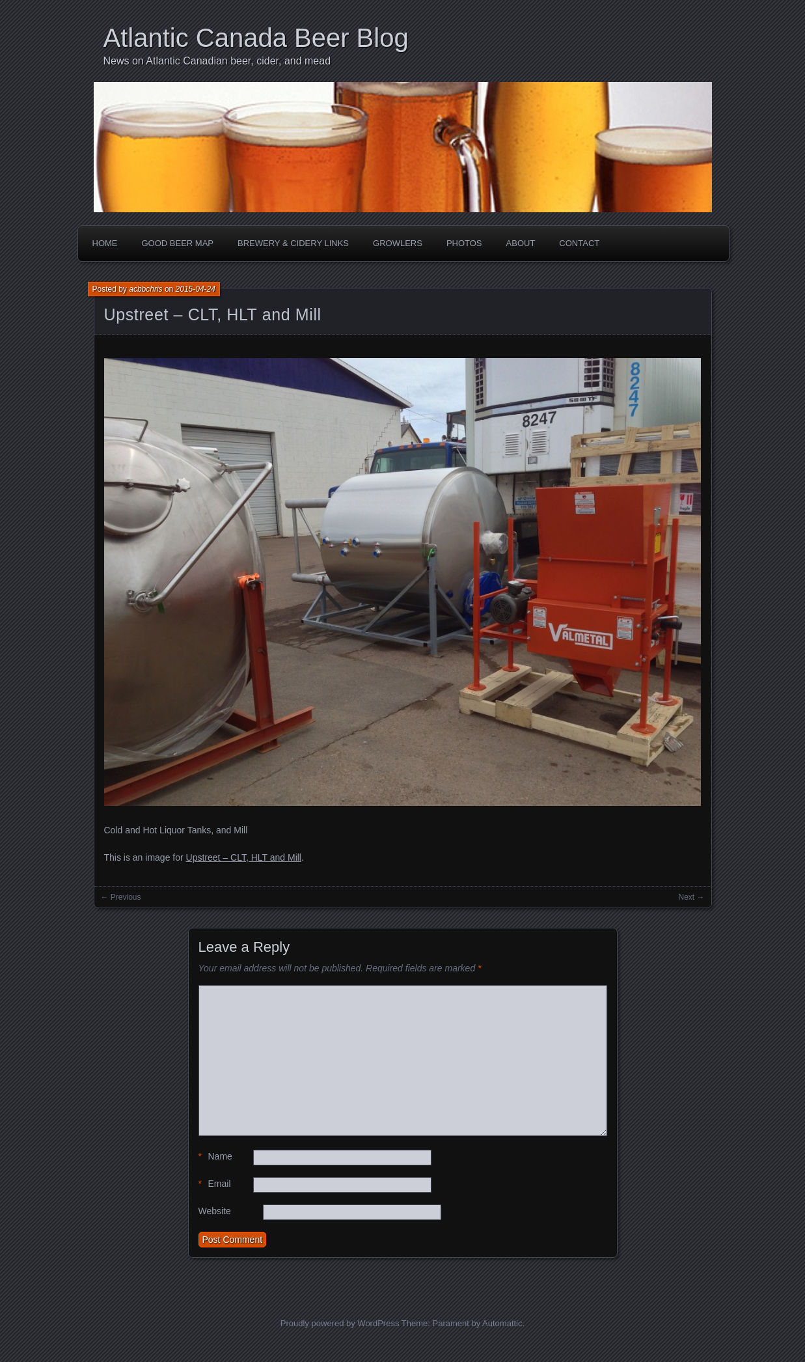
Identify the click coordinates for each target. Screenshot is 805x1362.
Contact (579, 243)
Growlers (397, 243)
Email (214, 1184)
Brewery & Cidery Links (293, 243)
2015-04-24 (195, 289)
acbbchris (145, 289)
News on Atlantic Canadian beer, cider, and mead (217, 60)
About (521, 243)
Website (214, 1211)
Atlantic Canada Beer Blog (256, 37)
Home (105, 243)
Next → (691, 897)
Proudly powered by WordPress (340, 1323)
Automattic (502, 1323)
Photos (464, 243)
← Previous (121, 897)
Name (215, 1156)
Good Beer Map (178, 243)
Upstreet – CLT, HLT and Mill (212, 314)
